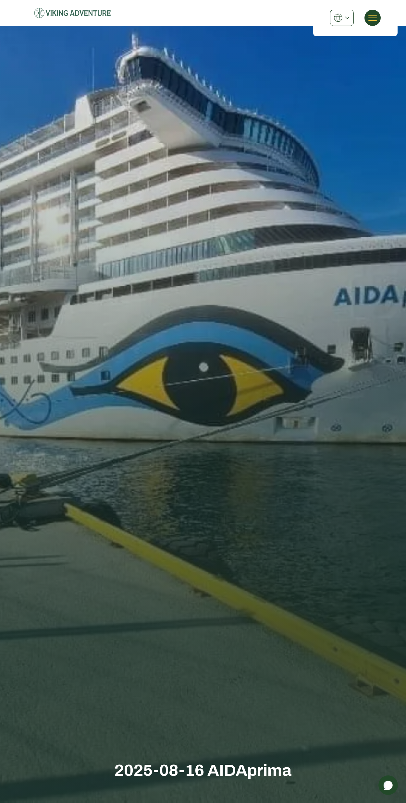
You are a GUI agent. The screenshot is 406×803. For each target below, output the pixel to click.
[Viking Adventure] (73, 12)
